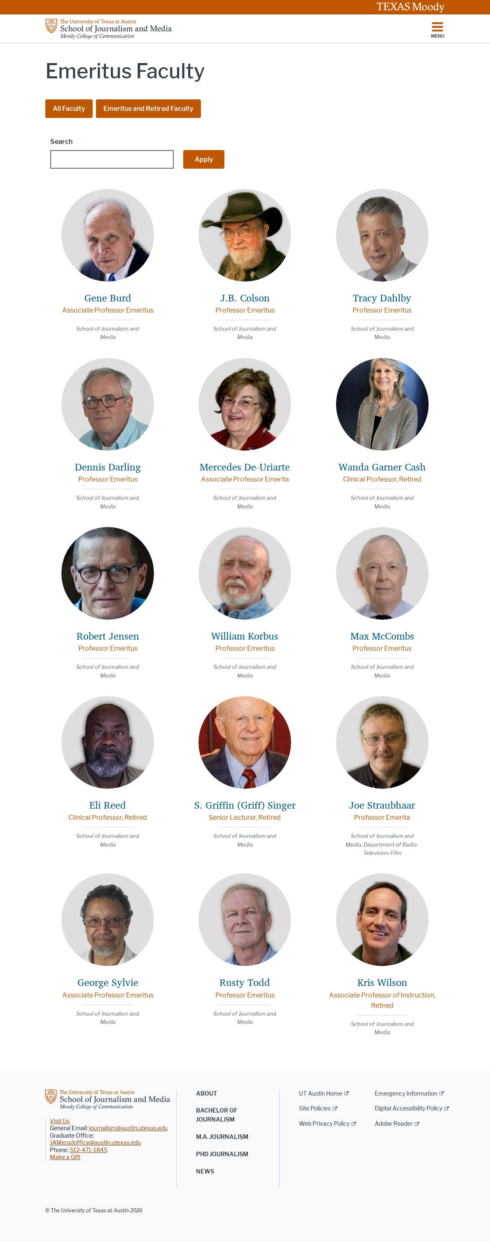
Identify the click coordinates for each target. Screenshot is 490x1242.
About (206, 1093)
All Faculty (69, 109)
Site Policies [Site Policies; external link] (315, 1108)
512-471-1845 (88, 1150)
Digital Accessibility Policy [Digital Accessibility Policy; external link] (408, 1108)
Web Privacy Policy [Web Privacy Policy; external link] (324, 1123)
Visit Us (60, 1121)
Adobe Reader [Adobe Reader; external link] (394, 1123)
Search (61, 142)
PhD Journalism (222, 1154)
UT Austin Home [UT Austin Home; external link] (320, 1093)
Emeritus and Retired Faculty (148, 109)
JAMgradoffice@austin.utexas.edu (95, 1142)
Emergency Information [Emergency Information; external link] (406, 1093)
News (205, 1171)
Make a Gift (65, 1157)
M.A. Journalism (222, 1137)
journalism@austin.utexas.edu (128, 1128)
